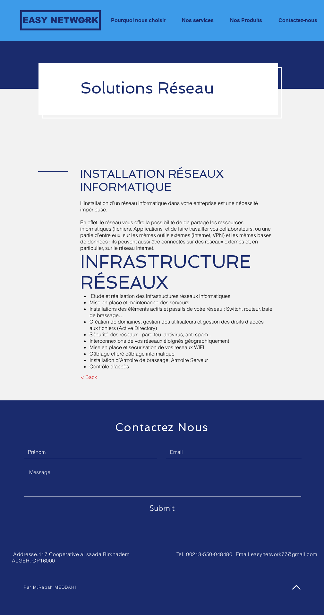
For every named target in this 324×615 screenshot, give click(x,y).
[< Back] (88, 377)
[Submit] (162, 508)
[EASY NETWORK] (60, 20)
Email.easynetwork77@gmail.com (276, 554)
